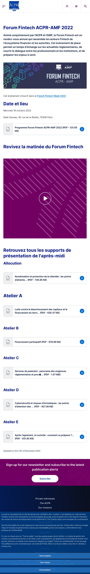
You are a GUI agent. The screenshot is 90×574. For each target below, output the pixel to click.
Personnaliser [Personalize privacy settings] (45, 570)
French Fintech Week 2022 (51, 95)
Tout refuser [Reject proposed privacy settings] (45, 562)
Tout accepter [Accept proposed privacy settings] (45, 556)
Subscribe (45, 478)
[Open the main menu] (3, 6)
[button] (45, 129)
